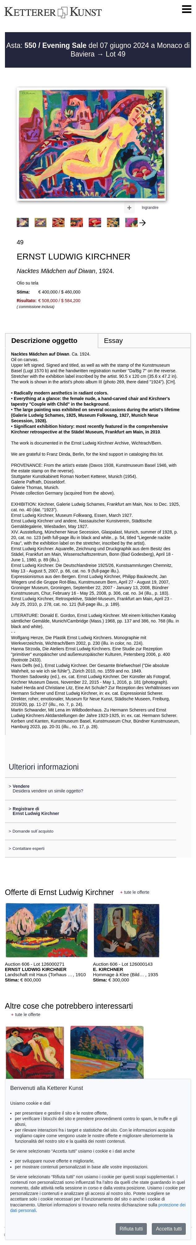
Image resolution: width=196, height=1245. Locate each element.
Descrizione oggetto (44, 340)
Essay (113, 340)
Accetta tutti (169, 1228)
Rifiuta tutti (131, 1228)
